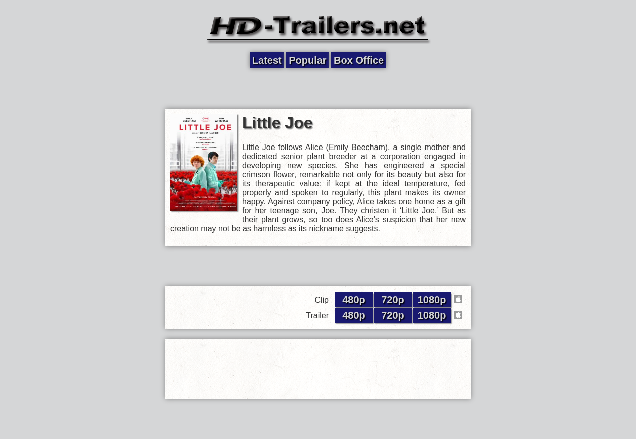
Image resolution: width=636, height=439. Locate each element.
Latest (267, 60)
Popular (307, 60)
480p (353, 299)
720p (392, 299)
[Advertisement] (318, 89)
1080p (432, 299)
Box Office (359, 60)
